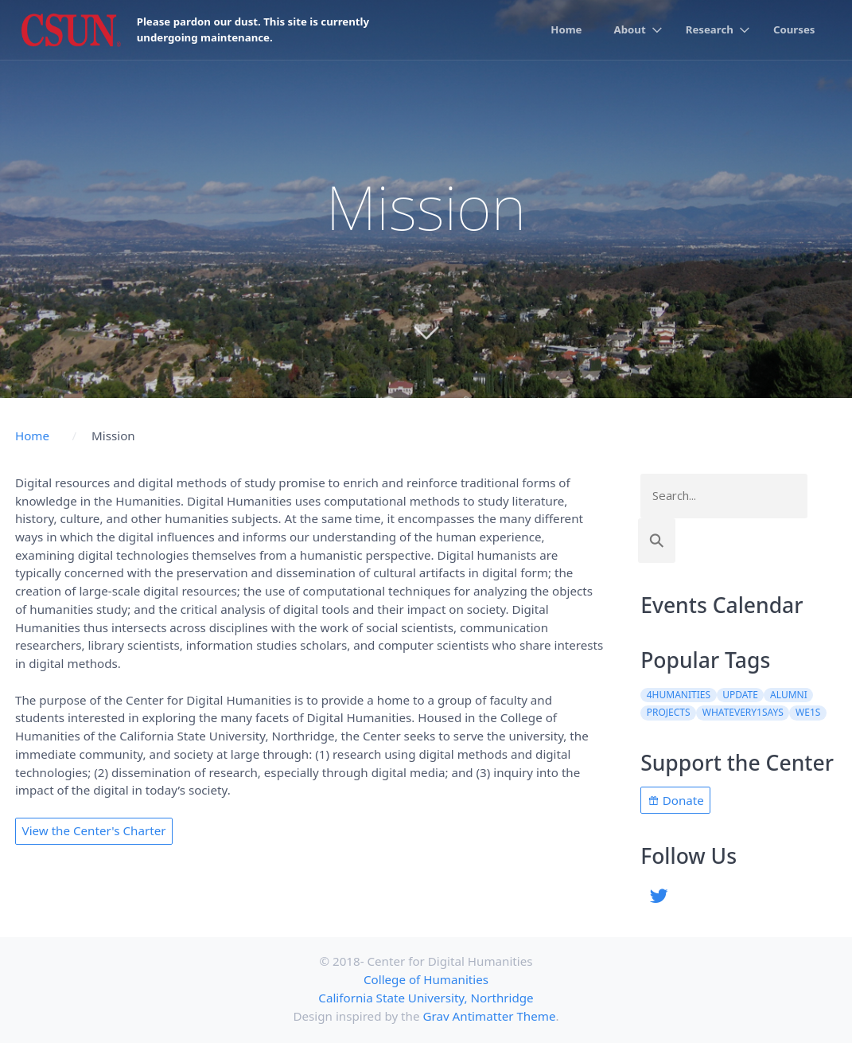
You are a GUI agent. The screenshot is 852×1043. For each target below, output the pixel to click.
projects (669, 712)
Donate (676, 800)
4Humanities (678, 694)
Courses (794, 29)
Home (566, 29)
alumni (788, 694)
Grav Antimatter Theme (488, 1016)
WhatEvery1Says (743, 712)
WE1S (808, 712)
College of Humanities (426, 979)
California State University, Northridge (425, 998)
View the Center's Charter (94, 830)
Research (709, 29)
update (740, 694)
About (630, 29)
